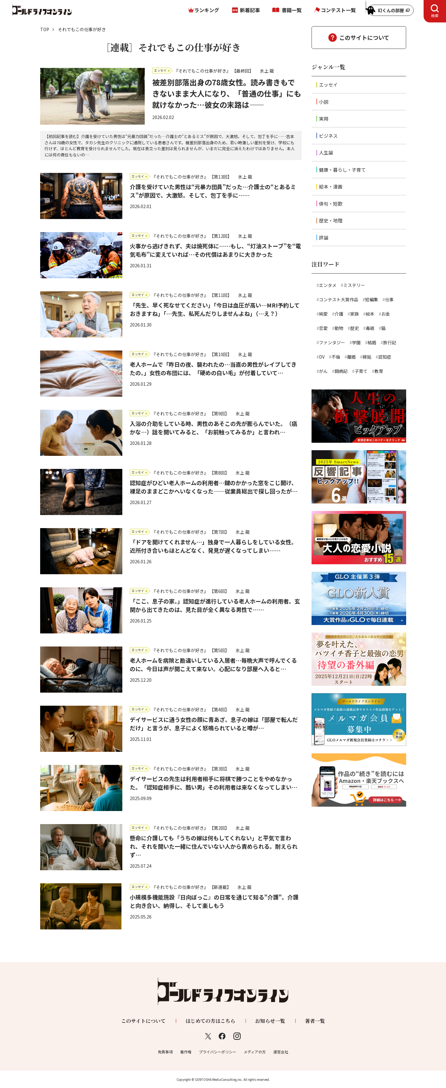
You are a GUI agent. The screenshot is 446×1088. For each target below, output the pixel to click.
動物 (339, 328)
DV (322, 357)
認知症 (384, 357)
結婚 (372, 342)
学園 (356, 342)
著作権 (185, 1051)
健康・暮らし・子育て (342, 169)
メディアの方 (255, 1051)
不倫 (335, 357)
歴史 (354, 328)
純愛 (323, 314)
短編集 (371, 299)
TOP (44, 29)
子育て (361, 371)
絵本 (370, 314)
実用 (323, 118)
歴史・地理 (330, 220)
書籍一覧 (292, 10)
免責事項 (165, 1051)
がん (323, 371)
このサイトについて (364, 37)
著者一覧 (315, 1020)
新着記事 (250, 10)
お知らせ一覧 (270, 1020)
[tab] (435, 11)
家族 (354, 314)
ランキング (206, 10)
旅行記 (389, 342)
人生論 (326, 152)
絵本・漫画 (330, 186)
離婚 (351, 357)
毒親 (370, 328)
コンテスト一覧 (338, 10)
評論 (323, 237)
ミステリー (354, 285)
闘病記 (341, 371)
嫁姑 (367, 357)
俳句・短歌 (330, 203)
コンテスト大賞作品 (338, 299)
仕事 (389, 299)
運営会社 (280, 1051)
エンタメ (327, 285)
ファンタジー (332, 342)
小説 (323, 101)
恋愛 (323, 328)
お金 (385, 314)
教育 (378, 371)
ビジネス (328, 135)
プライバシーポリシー (217, 1051)
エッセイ (328, 84)
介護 (339, 314)
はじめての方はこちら (210, 1020)
